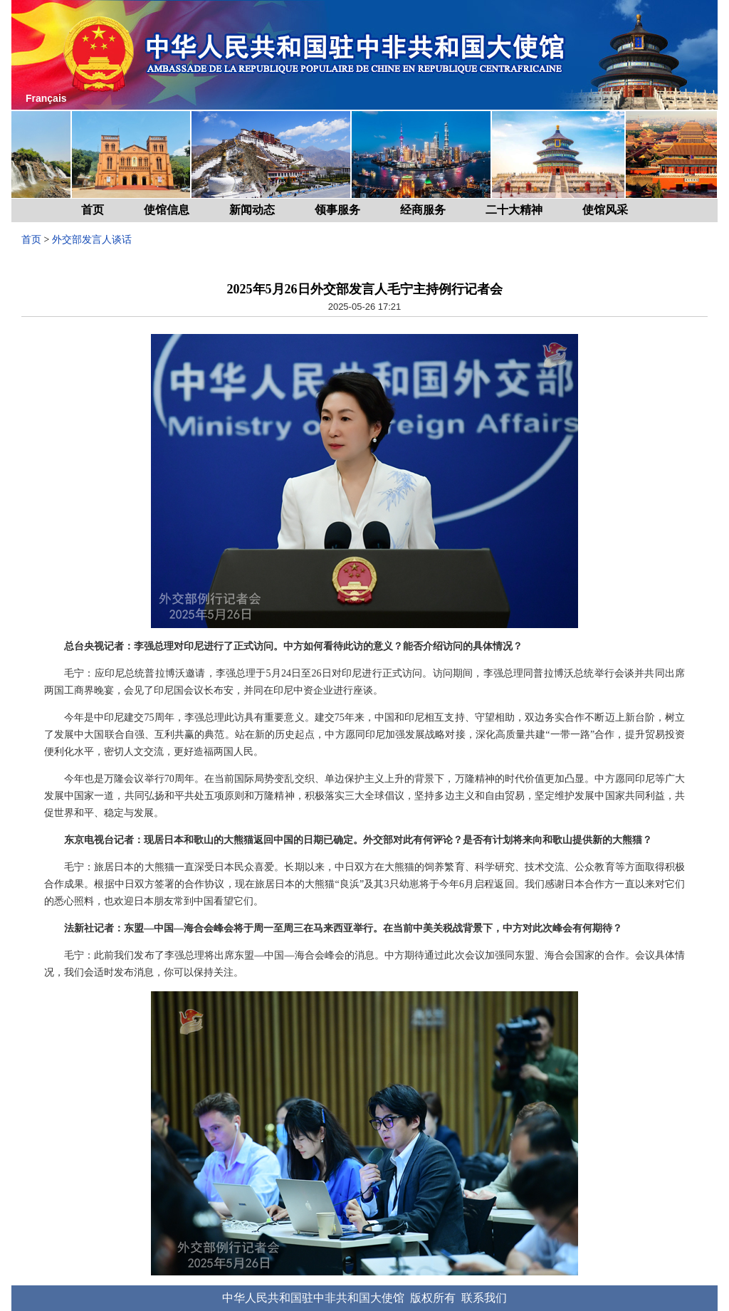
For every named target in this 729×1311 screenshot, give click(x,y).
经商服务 (423, 210)
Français (46, 98)
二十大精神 (514, 210)
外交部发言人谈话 (92, 239)
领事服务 (337, 210)
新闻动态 (252, 210)
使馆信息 (166, 210)
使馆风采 (605, 210)
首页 (92, 210)
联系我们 (484, 1298)
